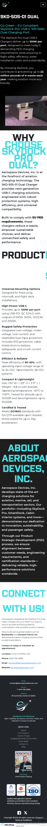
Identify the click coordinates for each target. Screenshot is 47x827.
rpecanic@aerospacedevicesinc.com (24, 663)
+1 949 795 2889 (23, 689)
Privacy (39, 818)
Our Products (23, 733)
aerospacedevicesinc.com (22, 668)
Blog (23, 747)
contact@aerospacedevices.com (23, 683)
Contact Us (23, 744)
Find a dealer (23, 741)
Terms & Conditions (23, 820)
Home (23, 730)
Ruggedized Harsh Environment (23, 739)
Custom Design (23, 736)
